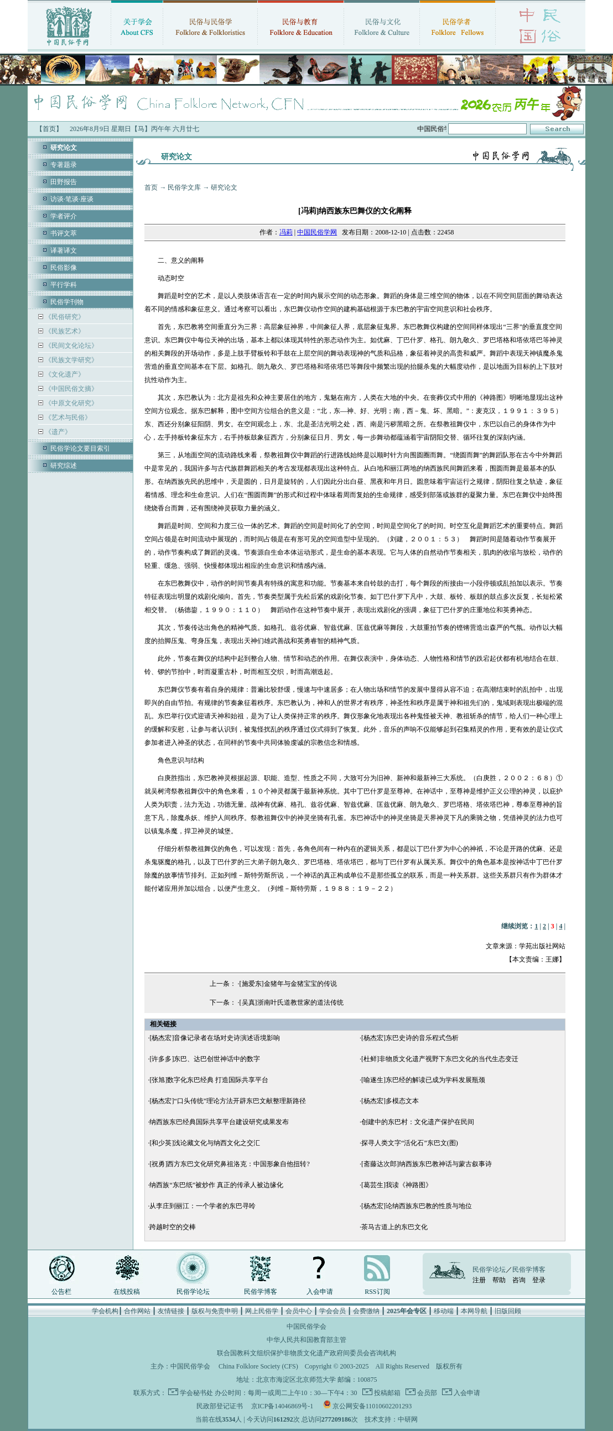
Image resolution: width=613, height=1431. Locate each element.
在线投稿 (126, 1292)
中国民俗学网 (317, 232)
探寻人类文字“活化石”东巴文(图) (409, 1143)
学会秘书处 (196, 1393)
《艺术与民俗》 (67, 417)
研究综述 (63, 465)
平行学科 (63, 285)
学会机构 (105, 1311)
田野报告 (63, 182)
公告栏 (61, 1292)
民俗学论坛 (193, 1292)
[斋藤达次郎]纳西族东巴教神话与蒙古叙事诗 (426, 1164)
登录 (539, 1280)
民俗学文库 (184, 187)
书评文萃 (63, 233)
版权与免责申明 (214, 1311)
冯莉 (286, 232)
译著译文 (63, 250)
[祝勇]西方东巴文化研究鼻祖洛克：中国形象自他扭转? (229, 1164)
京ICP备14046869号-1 (282, 1406)
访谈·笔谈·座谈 (71, 199)
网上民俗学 (261, 1311)
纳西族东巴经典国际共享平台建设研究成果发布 (219, 1122)
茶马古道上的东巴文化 (394, 1227)
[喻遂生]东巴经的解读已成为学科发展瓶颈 (423, 1080)
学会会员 (332, 1311)
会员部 (426, 1393)
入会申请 (319, 1292)
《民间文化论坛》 (70, 345)
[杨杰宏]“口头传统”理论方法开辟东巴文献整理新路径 (227, 1101)
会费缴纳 (366, 1311)
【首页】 (49, 129)
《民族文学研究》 (70, 360)
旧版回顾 (508, 1311)
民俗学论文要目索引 (80, 448)
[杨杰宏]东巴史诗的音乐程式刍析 (410, 1038)
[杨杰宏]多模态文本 (390, 1101)
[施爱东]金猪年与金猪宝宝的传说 (288, 984)
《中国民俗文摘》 (70, 389)
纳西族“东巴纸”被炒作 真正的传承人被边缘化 (216, 1185)
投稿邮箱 (386, 1393)
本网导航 (474, 1311)
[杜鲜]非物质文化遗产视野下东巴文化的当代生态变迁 (439, 1059)
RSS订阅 (377, 1292)
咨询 (519, 1280)
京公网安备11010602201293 (372, 1406)
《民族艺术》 (64, 331)
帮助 (499, 1280)
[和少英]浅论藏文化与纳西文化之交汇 (204, 1143)
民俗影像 (63, 267)
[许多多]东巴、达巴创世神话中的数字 (204, 1059)
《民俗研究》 (64, 317)
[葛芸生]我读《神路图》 (396, 1185)
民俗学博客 (260, 1292)
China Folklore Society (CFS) (258, 1366)
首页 (151, 187)
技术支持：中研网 (391, 1419)
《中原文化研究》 (70, 403)
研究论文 (224, 187)
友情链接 (171, 1311)
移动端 (444, 1311)
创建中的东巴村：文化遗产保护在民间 (417, 1122)
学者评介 (63, 216)
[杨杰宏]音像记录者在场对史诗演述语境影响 (214, 1038)
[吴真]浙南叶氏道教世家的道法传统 (292, 1002)
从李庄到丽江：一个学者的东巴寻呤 (202, 1206)
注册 (479, 1280)
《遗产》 (57, 432)
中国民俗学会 (190, 1366)
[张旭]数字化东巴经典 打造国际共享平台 (208, 1080)
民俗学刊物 (67, 302)
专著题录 (63, 165)
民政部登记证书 (219, 1406)
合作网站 (137, 1311)
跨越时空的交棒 (172, 1227)
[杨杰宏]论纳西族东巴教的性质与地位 (416, 1206)
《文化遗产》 (64, 374)
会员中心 (298, 1311)
